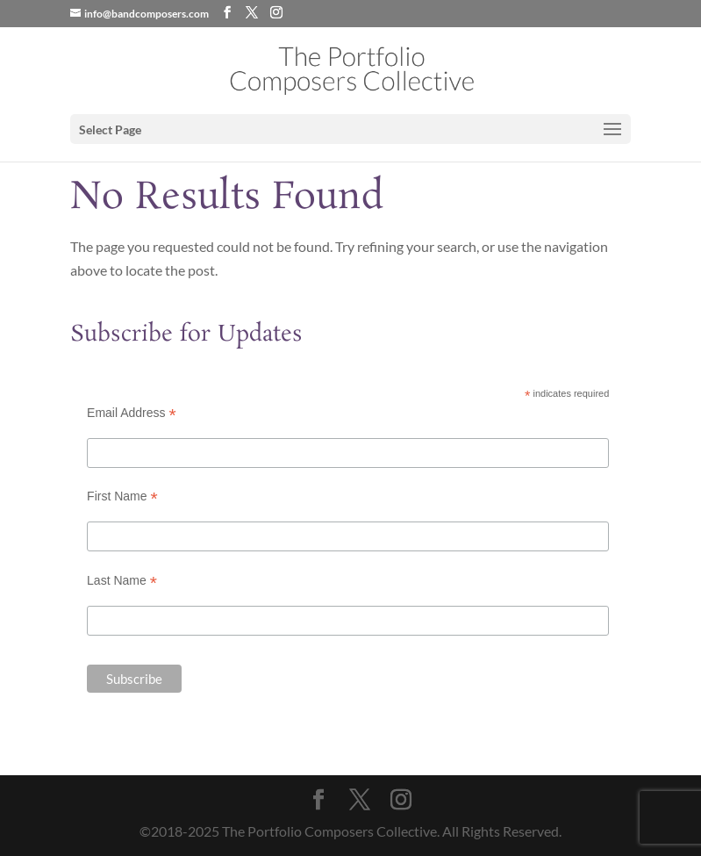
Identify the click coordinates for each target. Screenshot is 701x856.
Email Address (131, 413)
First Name (122, 496)
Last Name (122, 580)
